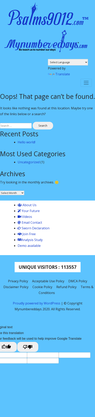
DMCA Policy (77, 281)
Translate (59, 74)
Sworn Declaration (34, 228)
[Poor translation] (28, 347)
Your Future (29, 211)
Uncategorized (29, 162)
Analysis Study (30, 240)
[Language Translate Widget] (68, 62)
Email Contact (30, 222)
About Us (27, 205)
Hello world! (26, 142)
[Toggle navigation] (86, 83)
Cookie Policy (42, 287)
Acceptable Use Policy (48, 281)
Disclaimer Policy (15, 287)
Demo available (29, 245)
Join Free (27, 234)
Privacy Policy (18, 281)
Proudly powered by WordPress (37, 303)
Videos (25, 216)
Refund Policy (66, 287)
